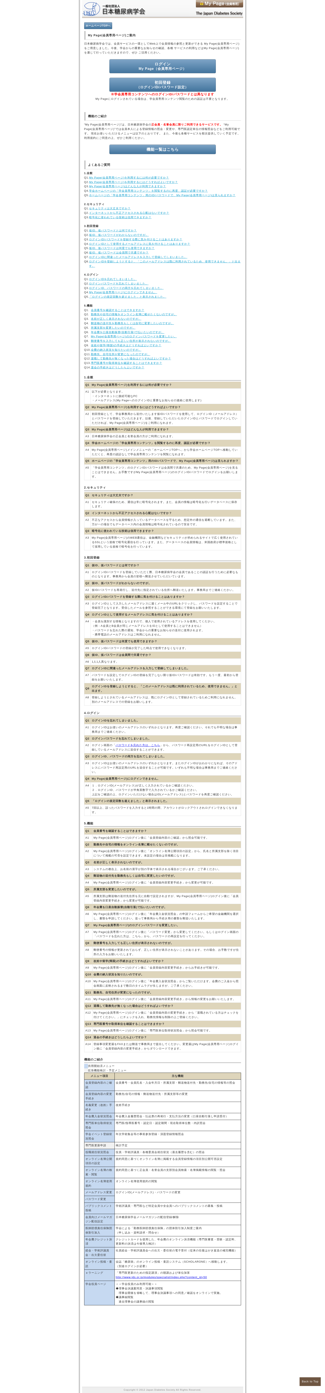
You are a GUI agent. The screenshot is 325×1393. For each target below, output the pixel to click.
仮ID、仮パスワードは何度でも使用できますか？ (122, 248)
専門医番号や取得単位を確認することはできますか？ (126, 363)
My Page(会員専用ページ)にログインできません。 (123, 292)
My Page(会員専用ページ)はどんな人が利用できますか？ (127, 186)
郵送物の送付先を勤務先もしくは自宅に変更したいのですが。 (132, 323)
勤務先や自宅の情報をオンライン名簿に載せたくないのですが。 (134, 314)
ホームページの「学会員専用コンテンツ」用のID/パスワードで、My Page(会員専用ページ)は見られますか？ (162, 195)
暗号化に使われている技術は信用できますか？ (120, 217)
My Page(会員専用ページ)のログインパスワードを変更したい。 (134, 336)
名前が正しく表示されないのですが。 (116, 318)
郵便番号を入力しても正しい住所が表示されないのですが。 (131, 340)
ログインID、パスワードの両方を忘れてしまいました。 (126, 288)
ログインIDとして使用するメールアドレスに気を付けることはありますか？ (139, 243)
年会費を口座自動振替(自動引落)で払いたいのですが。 (128, 332)
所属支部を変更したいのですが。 (113, 327)
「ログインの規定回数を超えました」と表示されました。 (127, 296)
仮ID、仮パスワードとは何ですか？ (113, 230)
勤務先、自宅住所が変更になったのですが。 (120, 354)
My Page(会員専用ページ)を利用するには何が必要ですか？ (129, 177)
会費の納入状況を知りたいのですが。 (116, 349)
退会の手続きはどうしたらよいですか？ (117, 367)
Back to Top (310, 1381)
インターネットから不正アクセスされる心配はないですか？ (129, 212)
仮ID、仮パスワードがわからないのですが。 (119, 235)
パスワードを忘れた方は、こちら (138, 745)
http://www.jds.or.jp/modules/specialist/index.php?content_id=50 (161, 1277)
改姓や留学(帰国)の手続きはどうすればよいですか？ (126, 345)
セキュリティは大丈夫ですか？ (110, 208)
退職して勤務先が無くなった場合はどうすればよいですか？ (131, 358)
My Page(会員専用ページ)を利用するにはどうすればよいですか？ (133, 182)
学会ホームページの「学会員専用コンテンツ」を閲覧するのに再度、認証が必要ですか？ (148, 190)
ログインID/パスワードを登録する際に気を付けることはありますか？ (135, 239)
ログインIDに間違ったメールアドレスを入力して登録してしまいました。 (138, 257)
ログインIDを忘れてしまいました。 (113, 279)
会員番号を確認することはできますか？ (117, 310)
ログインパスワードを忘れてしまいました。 (118, 283)
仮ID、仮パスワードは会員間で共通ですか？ (119, 252)
